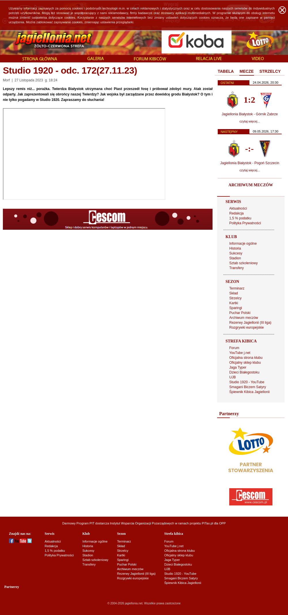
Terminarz (237, 288)
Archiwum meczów (243, 318)
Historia (235, 248)
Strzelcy (235, 298)
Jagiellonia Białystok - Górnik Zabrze (250, 114)
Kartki (233, 303)
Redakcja (236, 213)
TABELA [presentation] (226, 71)
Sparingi (235, 308)
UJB (232, 377)
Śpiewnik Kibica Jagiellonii (249, 392)
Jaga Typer (237, 367)
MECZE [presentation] (247, 71)
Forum (234, 348)
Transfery (236, 268)
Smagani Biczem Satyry (247, 387)
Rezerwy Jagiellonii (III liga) (250, 323)
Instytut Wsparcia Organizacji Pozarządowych (142, 523)
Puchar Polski (239, 313)
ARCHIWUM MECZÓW (250, 185)
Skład (233, 293)
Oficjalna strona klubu (245, 358)
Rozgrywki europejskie (246, 327)
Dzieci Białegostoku (244, 372)
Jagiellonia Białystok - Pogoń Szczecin (249, 163)
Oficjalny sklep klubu (245, 363)
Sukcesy (235, 253)
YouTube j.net (239, 353)
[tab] (225, 71)
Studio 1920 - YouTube (246, 382)
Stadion (235, 258)
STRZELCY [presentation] (270, 71)
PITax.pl (207, 523)
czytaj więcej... (250, 121)
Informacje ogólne (243, 244)
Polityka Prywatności (245, 223)
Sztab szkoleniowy (243, 263)
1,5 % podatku (240, 218)
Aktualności (238, 208)
